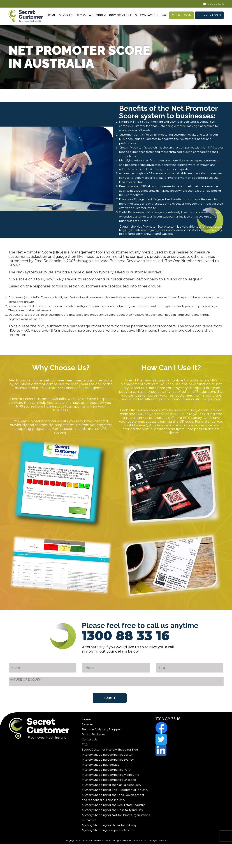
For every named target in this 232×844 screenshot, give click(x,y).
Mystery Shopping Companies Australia (108, 830)
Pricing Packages (123, 15)
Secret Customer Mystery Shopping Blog (110, 749)
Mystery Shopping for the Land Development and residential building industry (113, 797)
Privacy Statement (157, 840)
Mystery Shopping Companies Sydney (108, 759)
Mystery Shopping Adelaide (100, 764)
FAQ (164, 15)
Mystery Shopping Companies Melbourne (110, 774)
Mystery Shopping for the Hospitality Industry (112, 810)
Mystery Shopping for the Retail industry (109, 825)
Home (51, 15)
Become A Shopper (91, 15)
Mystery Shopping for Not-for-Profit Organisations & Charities (116, 817)
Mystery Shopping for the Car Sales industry (111, 784)
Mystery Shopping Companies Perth (106, 769)
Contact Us (149, 15)
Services (66, 15)
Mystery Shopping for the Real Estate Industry (113, 805)
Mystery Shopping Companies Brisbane (109, 779)
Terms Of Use (139, 840)
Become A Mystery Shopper (101, 729)
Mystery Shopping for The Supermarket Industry (115, 790)
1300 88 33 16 (211, 4)
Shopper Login (209, 15)
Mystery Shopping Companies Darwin (107, 754)
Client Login (181, 15)
